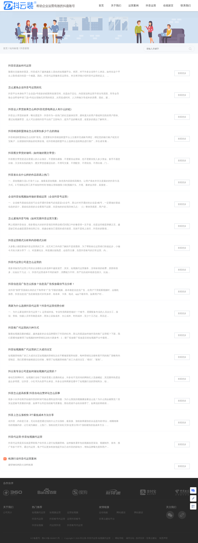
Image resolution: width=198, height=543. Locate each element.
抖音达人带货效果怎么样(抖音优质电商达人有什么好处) (39, 109)
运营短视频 (72, 512)
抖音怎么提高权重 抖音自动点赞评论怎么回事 (34, 393)
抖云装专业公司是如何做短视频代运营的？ (32, 371)
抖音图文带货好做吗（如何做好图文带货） (32, 153)
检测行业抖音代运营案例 (22, 458)
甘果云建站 (151, 538)
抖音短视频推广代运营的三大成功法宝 (30, 349)
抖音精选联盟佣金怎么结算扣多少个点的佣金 (33, 131)
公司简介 (7, 512)
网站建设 (121, 512)
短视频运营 (55, 512)
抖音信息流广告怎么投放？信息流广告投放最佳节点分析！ (41, 284)
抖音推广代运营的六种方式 (23, 327)
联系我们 (186, 5)
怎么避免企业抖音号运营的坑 (25, 87)
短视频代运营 (38, 512)
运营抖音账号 (73, 519)
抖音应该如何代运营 (19, 65)
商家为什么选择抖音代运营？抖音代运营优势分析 (36, 305)
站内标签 (14, 48)
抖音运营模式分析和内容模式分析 (27, 240)
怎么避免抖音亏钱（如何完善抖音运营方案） (33, 218)
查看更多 (182, 73)
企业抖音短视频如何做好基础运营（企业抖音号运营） (39, 196)
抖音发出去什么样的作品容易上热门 (28, 174)
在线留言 (168, 5)
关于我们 (116, 5)
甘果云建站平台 (107, 519)
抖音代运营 (37, 519)
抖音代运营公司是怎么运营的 (25, 262)
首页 (101, 5)
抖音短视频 (37, 525)
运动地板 (103, 512)
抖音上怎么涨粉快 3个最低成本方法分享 (31, 415)
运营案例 (133, 5)
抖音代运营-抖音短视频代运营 (25, 436)
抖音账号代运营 (57, 519)
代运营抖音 (55, 525)
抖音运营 (151, 5)
